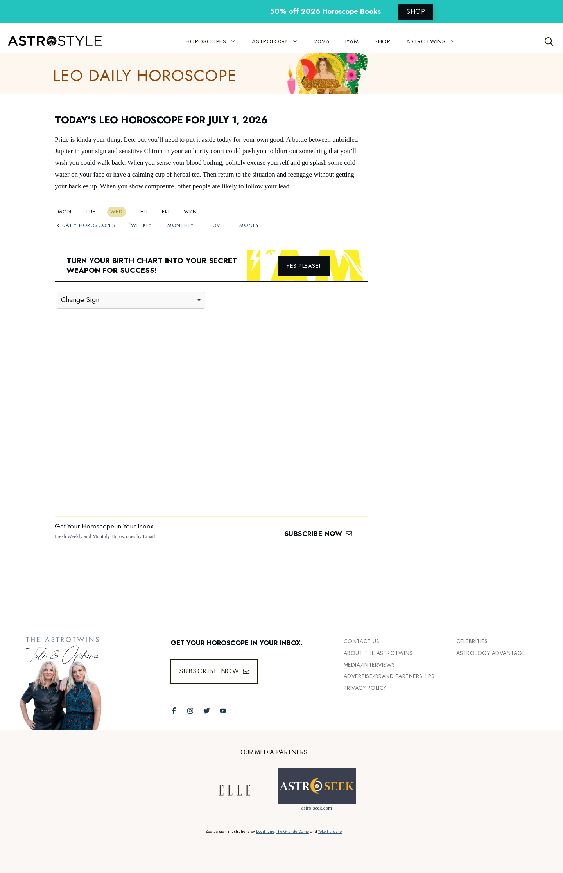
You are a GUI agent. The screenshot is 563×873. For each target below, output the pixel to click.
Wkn (190, 211)
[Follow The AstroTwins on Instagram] (190, 710)
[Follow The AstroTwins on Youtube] (223, 710)
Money (249, 225)
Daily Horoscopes (86, 225)
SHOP (415, 11)
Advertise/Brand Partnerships (389, 676)
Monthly (180, 225)
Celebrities (472, 641)
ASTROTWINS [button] (434, 41)
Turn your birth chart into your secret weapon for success (151, 265)
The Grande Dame (292, 831)
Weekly (141, 225)
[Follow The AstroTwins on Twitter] (206, 710)
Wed (116, 211)
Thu (142, 211)
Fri (166, 211)
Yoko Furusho (330, 831)
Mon (65, 211)
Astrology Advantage (490, 653)
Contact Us (362, 641)
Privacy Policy (365, 688)
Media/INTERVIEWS (369, 665)
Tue (91, 211)
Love (217, 225)
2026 (321, 41)
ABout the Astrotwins (378, 653)
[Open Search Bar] (549, 41)
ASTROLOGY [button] (279, 41)
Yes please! (303, 266)
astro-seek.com (316, 808)
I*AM (352, 41)
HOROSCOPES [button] (215, 41)
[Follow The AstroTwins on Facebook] (173, 710)
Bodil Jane (265, 831)
